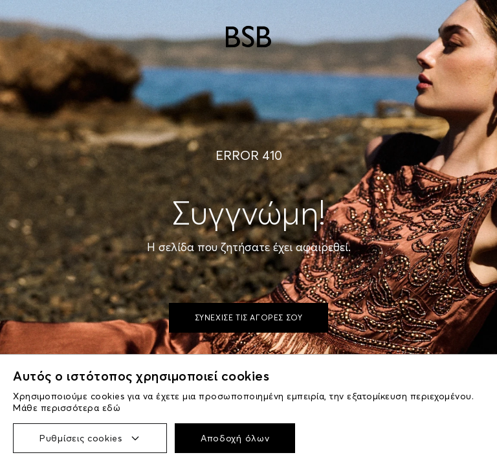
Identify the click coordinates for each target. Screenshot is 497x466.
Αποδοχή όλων (235, 438)
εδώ (111, 408)
